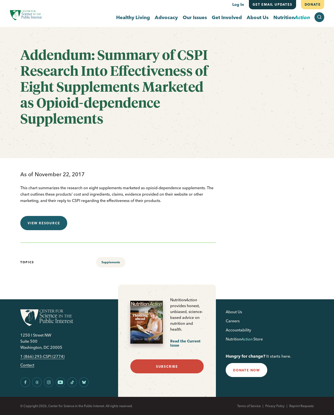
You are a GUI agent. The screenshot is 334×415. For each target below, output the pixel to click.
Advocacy (166, 17)
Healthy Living (133, 17)
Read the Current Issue (185, 343)
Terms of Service (249, 406)
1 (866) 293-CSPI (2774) (42, 356)
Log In (238, 4)
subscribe (167, 366)
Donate (312, 4)
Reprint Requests (301, 406)
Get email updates (272, 4)
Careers (233, 320)
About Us (257, 17)
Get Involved (227, 17)
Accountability (238, 329)
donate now (246, 370)
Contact (27, 365)
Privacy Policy (275, 406)
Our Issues (195, 17)
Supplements (110, 262)
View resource (44, 223)
